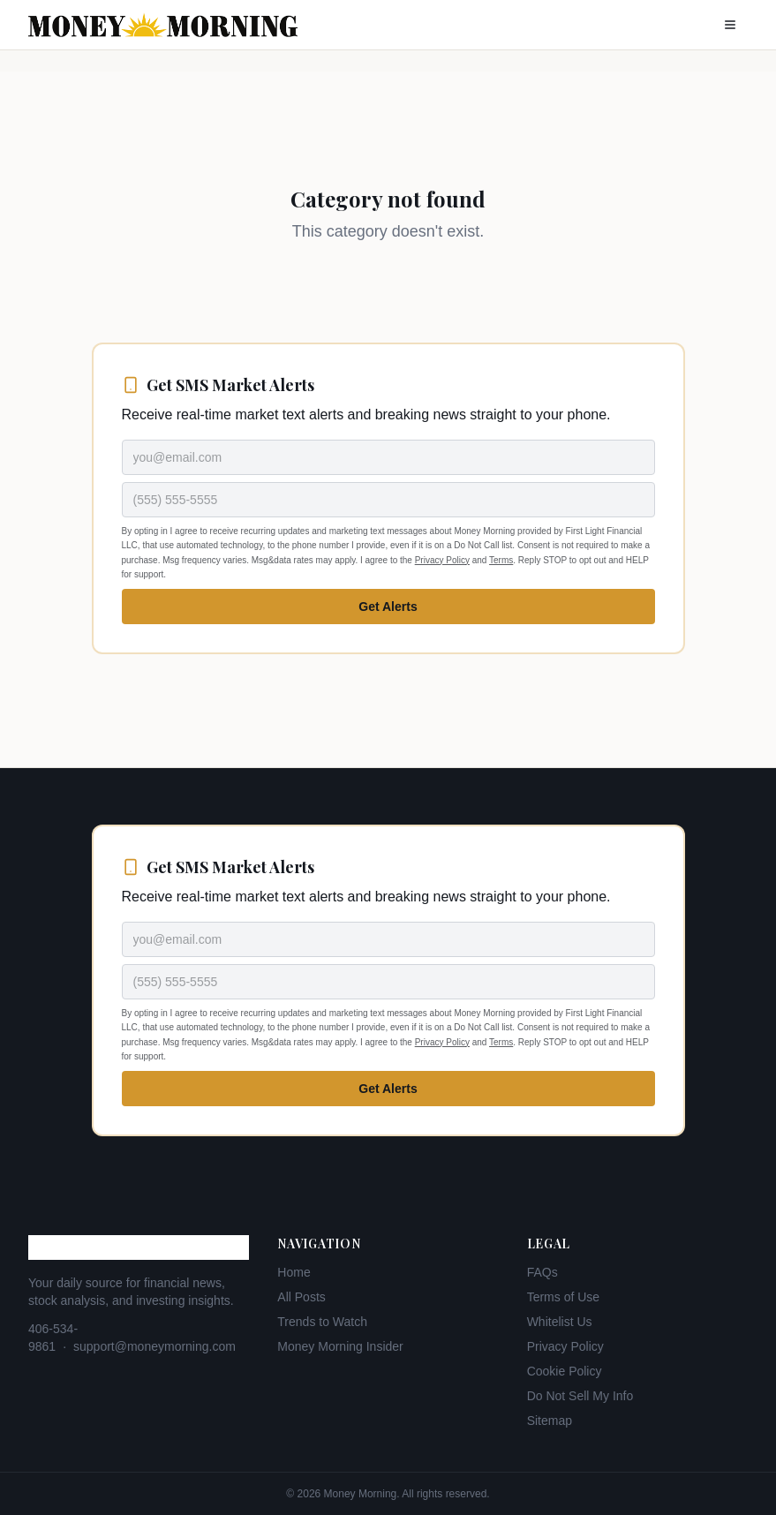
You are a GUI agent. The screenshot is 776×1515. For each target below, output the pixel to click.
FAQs (542, 1272)
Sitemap (549, 1420)
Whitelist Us (559, 1322)
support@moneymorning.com (154, 1346)
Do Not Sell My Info (580, 1396)
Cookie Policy (564, 1371)
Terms (501, 560)
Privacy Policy (442, 560)
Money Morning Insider (340, 1346)
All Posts (301, 1297)
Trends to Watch (322, 1322)
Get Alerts (387, 606)
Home (293, 1272)
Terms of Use (563, 1297)
